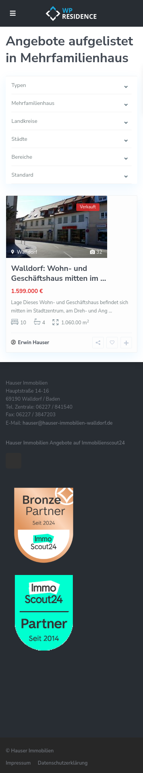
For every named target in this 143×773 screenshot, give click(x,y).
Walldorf (27, 252)
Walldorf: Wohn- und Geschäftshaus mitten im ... (58, 273)
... (110, 311)
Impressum (18, 763)
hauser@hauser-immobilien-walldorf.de (67, 423)
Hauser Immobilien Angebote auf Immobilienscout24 (65, 443)
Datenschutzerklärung (63, 763)
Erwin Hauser (33, 342)
